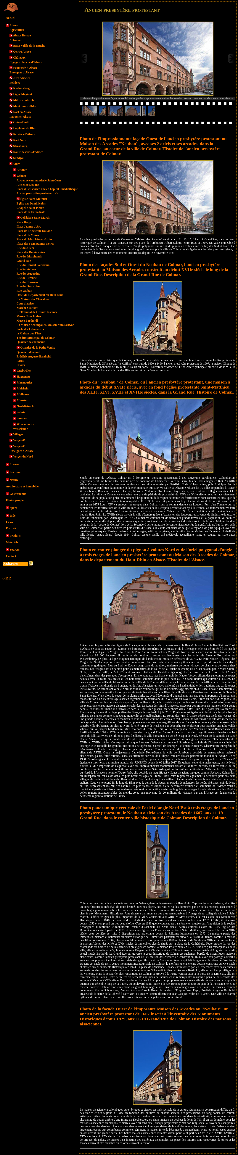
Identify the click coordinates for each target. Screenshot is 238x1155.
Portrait (11, 528)
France (14, 464)
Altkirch (22, 169)
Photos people (15, 500)
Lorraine (15, 472)
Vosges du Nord (23, 456)
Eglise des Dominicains (31, 203)
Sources (15, 549)
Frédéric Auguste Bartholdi (34, 356)
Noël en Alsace (22, 112)
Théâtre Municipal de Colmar (36, 337)
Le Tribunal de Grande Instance (37, 312)
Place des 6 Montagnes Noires (35, 243)
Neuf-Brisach (25, 406)
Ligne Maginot (22, 94)
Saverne (22, 418)
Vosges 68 (19, 446)
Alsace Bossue (22, 35)
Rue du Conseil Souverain (33, 265)
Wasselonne (20, 428)
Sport (13, 507)
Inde (12, 515)
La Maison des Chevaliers (33, 299)
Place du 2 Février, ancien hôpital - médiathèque (47, 189)
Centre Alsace (22, 51)
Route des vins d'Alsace (28, 152)
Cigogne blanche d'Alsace (25, 62)
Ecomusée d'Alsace (25, 67)
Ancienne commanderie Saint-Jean (39, 180)
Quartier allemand (28, 352)
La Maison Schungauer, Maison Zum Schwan (45, 324)
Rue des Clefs (25, 247)
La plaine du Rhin (24, 128)
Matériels (12, 542)
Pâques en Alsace (20, 116)
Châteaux (19, 57)
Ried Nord (20, 140)
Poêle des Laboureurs (30, 329)
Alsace (13, 25)
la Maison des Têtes (29, 333)
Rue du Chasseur (27, 282)
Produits (15, 535)
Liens (9, 522)
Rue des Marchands (29, 256)
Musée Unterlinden (29, 316)
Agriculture (16, 29)
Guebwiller (24, 370)
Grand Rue (24, 260)
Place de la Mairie (28, 235)
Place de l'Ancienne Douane (34, 230)
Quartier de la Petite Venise (37, 347)
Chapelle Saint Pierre (30, 207)
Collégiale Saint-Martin (35, 217)
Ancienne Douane (28, 184)
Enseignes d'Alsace (21, 72)
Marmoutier (24, 382)
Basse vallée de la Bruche (29, 45)
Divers (21, 365)
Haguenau (23, 376)
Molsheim (23, 388)
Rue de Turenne (27, 277)
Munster (22, 400)
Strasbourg (20, 146)
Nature (14, 479)
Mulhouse (23, 394)
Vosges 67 (19, 440)
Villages (18, 434)
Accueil (10, 17)
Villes (16, 163)
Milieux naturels (23, 100)
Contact (11, 556)
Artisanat (15, 40)
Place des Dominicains (31, 252)
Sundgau (19, 158)
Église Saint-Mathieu (33, 198)
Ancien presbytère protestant (37, 193)
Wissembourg (25, 424)
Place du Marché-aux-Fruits (34, 239)
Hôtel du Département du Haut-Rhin (40, 295)
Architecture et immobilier (23, 486)
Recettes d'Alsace (24, 134)
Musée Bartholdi (27, 320)
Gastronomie (18, 493)
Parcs (20, 360)
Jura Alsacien (21, 78)
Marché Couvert (27, 307)
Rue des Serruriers (29, 286)
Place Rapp (24, 222)
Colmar (21, 175)
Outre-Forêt (21, 122)
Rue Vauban (24, 290)
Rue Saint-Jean (26, 269)
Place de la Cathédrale (31, 212)
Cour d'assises (26, 303)
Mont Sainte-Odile (25, 106)
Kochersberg (21, 88)
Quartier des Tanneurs (31, 342)
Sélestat (21, 412)
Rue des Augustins (28, 273)
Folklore (14, 82)
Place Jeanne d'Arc (29, 226)
